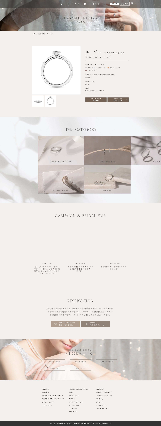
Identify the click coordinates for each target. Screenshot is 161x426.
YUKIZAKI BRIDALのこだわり (78, 389)
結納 (70, 392)
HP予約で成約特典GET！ (104, 392)
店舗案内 (125, 4)
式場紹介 (72, 399)
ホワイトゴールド (101, 67)
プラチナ (90, 67)
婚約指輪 (45, 392)
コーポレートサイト (102, 408)
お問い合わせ (73, 412)
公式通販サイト (101, 405)
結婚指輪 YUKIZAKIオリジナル (52, 396)
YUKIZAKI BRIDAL (81, 4)
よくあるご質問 (74, 405)
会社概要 (99, 399)
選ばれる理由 (73, 396)
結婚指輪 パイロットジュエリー (52, 399)
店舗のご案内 (118, 100)
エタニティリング (47, 402)
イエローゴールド (114, 67)
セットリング (46, 405)
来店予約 (113, 4)
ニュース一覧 (73, 408)
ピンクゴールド (92, 70)
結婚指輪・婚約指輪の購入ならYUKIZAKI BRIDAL (79, 423)
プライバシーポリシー (103, 396)
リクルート (99, 402)
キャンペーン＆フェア (76, 402)
